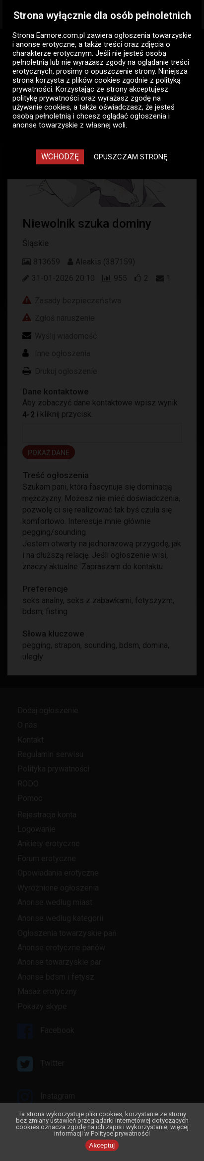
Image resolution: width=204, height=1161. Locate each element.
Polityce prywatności (120, 1133)
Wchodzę (60, 156)
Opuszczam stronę (131, 156)
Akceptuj (102, 1145)
